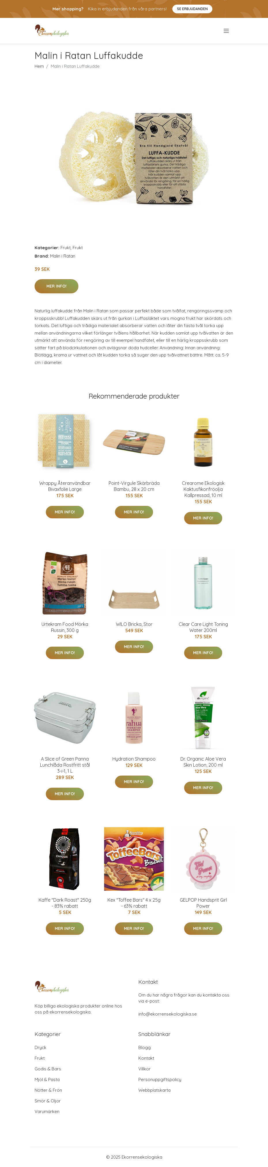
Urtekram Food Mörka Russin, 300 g (64, 627)
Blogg (144, 1047)
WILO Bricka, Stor (134, 624)
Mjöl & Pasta (47, 1079)
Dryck (40, 1047)
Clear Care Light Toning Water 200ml (203, 627)
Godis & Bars (48, 1069)
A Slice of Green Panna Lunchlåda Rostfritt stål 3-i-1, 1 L (65, 765)
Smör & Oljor (48, 1101)
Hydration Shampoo (134, 759)
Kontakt (146, 1058)
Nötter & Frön (48, 1090)
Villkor (144, 1069)
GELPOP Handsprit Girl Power (203, 903)
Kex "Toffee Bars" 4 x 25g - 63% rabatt (134, 903)
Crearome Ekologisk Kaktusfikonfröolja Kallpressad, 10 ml (203, 489)
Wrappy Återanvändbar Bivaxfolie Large (64, 486)
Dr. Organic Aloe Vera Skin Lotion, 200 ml (203, 762)
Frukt (66, 247)
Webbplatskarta (154, 1090)
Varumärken (47, 1111)
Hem (39, 66)
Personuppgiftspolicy (159, 1079)
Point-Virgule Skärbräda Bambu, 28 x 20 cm (134, 486)
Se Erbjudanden (192, 9)
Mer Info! (56, 286)
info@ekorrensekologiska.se (167, 1014)
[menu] (226, 31)
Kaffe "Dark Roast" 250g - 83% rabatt (65, 903)
